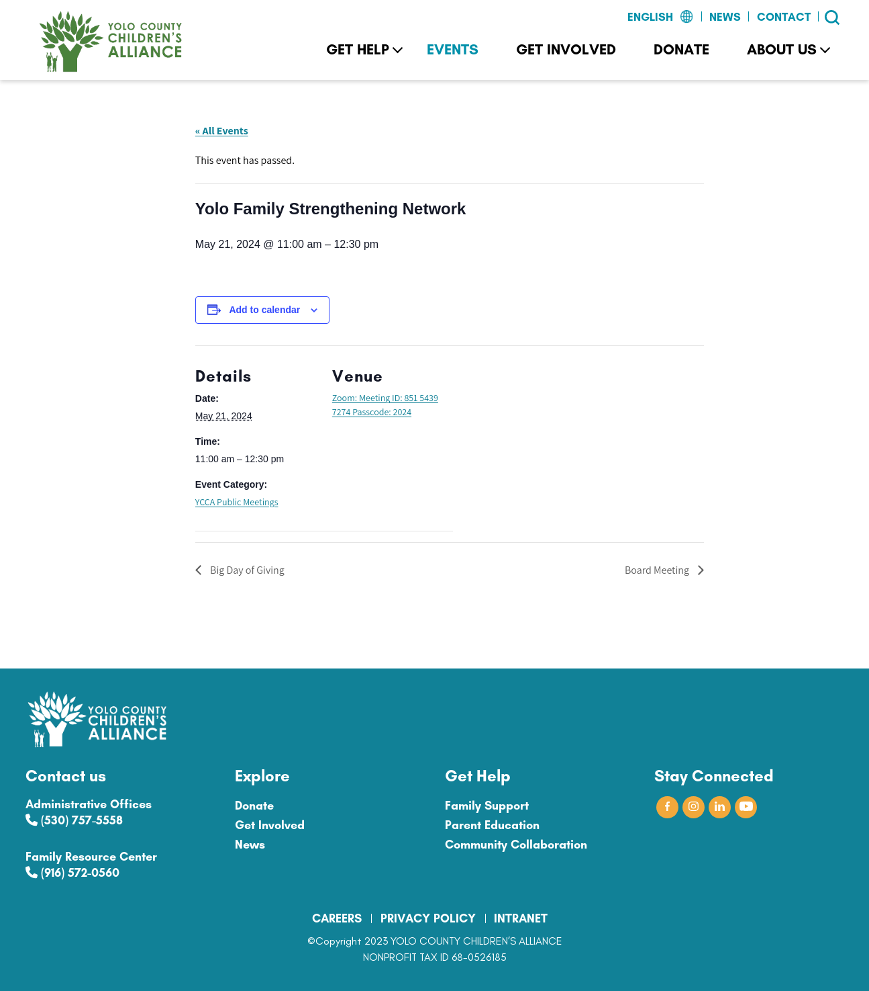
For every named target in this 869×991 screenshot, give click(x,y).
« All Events (221, 131)
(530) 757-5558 (74, 820)
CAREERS (337, 918)
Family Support (487, 805)
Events (452, 49)
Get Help (357, 49)
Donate (681, 49)
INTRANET (521, 918)
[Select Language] (627, 17)
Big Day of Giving (246, 570)
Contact (784, 17)
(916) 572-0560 (72, 872)
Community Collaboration (516, 844)
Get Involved (566, 49)
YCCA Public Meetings (236, 502)
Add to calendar (264, 309)
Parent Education (492, 825)
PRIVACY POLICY (428, 918)
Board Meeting (658, 570)
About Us (782, 49)
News (725, 17)
